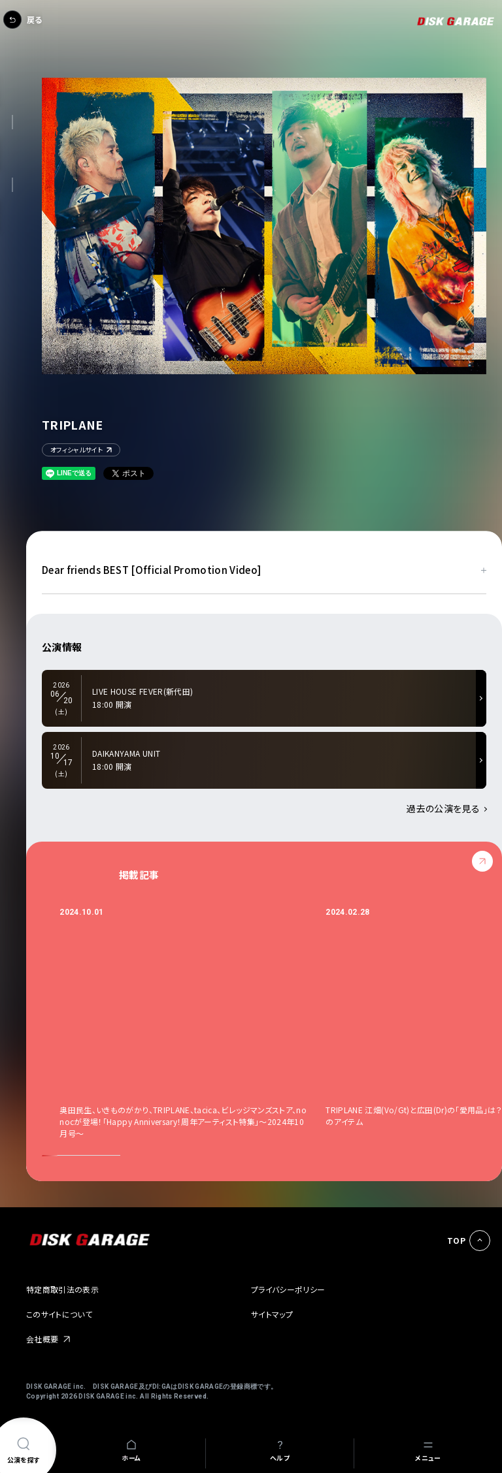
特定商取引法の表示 (62, 1289)
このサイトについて (59, 1314)
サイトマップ (272, 1314)
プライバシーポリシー (288, 1289)
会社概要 (42, 1338)
